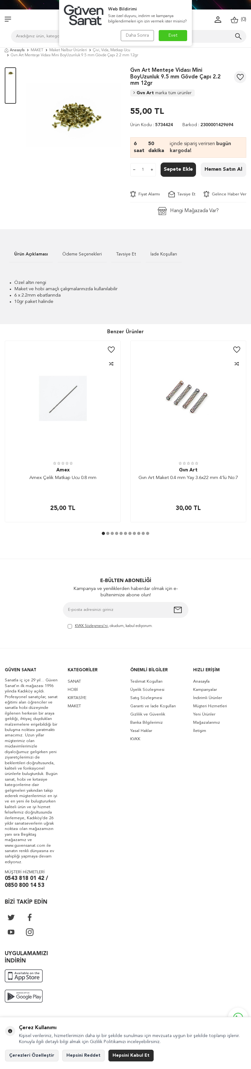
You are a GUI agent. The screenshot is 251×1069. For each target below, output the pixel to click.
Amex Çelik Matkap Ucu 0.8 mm (62, 478)
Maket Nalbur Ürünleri (68, 50)
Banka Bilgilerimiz (146, 723)
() (238, 19)
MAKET (37, 50)
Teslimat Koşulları (146, 681)
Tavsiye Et (181, 194)
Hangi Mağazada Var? (188, 211)
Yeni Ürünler (204, 714)
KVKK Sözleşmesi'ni (91, 626)
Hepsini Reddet (83, 1055)
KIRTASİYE (77, 698)
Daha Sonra (137, 35)
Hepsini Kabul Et (131, 1055)
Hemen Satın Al (223, 169)
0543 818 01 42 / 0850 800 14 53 (26, 882)
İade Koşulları (163, 254)
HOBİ (73, 690)
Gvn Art (162, 93)
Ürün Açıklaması (31, 254)
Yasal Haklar (141, 731)
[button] (103, 533)
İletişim (199, 731)
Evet (173, 35)
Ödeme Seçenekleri (82, 254)
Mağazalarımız (206, 723)
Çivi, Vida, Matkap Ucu (111, 50)
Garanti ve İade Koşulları (153, 706)
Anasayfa (15, 50)
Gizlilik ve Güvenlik (147, 714)
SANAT (74, 681)
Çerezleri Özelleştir (31, 1055)
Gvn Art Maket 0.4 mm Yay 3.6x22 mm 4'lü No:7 (188, 478)
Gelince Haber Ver (225, 194)
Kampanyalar (205, 690)
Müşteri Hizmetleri (210, 706)
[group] (73, 115)
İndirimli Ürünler (207, 698)
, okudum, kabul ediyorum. (110, 626)
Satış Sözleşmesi (146, 698)
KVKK (135, 739)
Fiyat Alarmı (145, 194)
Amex (63, 470)
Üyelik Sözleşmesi (147, 690)
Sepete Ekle (178, 169)
